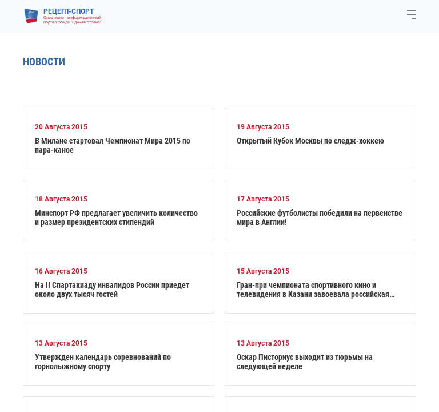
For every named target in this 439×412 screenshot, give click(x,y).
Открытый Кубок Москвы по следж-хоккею (310, 140)
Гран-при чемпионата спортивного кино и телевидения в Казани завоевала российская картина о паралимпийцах (313, 289)
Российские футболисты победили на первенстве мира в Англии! (319, 217)
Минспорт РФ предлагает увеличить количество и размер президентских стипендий (116, 217)
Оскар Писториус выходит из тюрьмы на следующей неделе (305, 361)
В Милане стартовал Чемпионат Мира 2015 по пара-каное (112, 145)
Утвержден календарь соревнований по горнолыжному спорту (103, 361)
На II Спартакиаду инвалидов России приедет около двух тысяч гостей (112, 289)
